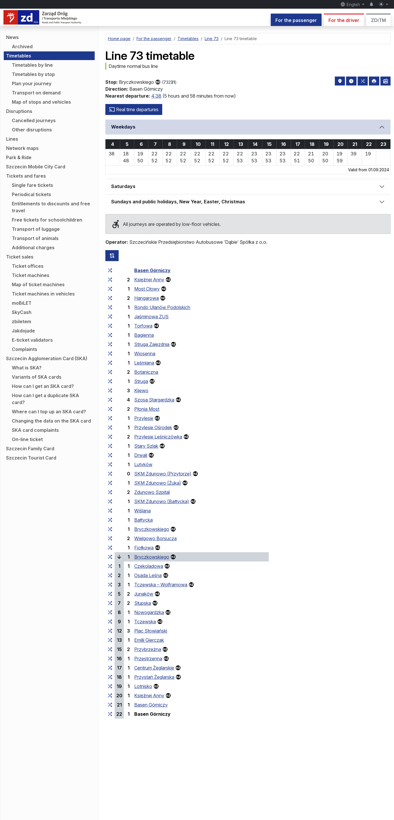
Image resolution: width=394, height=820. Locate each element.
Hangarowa (146, 298)
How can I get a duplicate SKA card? (45, 399)
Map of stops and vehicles (41, 102)
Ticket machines (30, 275)
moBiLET (21, 303)
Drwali (140, 455)
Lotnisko (143, 686)
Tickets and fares (26, 176)
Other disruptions (32, 130)
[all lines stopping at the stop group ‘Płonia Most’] (110, 409)
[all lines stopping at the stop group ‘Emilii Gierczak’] (110, 640)
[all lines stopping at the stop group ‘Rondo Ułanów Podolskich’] (110, 307)
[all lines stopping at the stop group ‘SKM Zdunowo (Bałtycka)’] (110, 501)
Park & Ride (18, 157)
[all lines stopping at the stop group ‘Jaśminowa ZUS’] (110, 316)
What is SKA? (27, 368)
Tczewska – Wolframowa (160, 584)
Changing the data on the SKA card (51, 421)
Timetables (18, 56)
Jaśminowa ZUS (151, 316)
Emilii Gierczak (149, 640)
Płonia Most (146, 409)
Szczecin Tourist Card (31, 458)
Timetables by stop (33, 74)
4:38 (156, 96)
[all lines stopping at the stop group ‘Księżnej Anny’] (110, 279)
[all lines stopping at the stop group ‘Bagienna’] (110, 335)
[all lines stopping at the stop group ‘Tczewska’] (110, 621)
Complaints (24, 349)
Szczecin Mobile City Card (35, 167)
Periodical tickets (31, 194)
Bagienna (144, 335)
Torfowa (143, 326)
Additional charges (33, 247)
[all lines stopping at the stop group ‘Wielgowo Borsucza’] (110, 538)
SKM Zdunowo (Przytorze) (162, 474)
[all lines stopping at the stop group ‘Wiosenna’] (110, 353)
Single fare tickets (32, 185)
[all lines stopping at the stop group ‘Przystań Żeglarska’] (110, 677)
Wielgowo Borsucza (155, 538)
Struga (141, 381)
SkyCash (21, 312)
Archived (22, 46)
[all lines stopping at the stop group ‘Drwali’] (110, 455)
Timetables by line (32, 65)
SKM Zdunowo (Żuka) (157, 483)
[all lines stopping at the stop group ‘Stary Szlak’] (110, 446)
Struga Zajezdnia (151, 344)
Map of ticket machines (38, 284)
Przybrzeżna (147, 649)
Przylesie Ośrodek (153, 427)
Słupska (142, 603)
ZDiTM (378, 20)
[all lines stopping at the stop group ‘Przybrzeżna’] (110, 649)
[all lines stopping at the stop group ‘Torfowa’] (110, 326)
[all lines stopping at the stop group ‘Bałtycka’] (110, 520)
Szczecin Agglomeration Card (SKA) (46, 358)
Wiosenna (144, 353)
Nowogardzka (149, 612)
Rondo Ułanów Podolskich (162, 307)
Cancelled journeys (34, 120)
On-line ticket (27, 439)
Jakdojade (23, 331)
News (12, 37)
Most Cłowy (147, 289)
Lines (12, 139)
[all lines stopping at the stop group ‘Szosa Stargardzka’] (110, 400)
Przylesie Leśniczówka (158, 437)
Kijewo (141, 390)
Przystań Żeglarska (154, 677)
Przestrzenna (148, 658)
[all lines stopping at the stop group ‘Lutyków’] (110, 464)
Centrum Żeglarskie (154, 668)
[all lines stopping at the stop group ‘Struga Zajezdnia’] (110, 344)
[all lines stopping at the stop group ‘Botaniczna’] (110, 372)
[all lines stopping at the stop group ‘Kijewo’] (110, 390)
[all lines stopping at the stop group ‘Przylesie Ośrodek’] (110, 427)
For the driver (343, 20)
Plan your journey (31, 83)
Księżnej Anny (149, 279)
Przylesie (143, 418)
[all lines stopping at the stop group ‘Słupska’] (110, 603)
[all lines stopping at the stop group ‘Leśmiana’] (110, 363)
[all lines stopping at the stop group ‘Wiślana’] (110, 511)
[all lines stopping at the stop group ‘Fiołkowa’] (110, 548)
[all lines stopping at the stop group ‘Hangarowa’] (110, 298)
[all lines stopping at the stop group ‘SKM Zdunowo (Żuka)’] (110, 483)
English (350, 4)
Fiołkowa (144, 548)
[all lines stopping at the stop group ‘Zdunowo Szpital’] (110, 492)
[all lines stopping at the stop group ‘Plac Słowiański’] (110, 631)
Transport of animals (35, 238)
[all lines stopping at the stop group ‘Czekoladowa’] (110, 566)
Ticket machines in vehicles (43, 294)
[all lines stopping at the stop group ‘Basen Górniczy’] (110, 270)
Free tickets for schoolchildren (47, 220)
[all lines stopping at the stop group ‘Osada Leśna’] (110, 575)
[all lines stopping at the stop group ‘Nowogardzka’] (110, 612)
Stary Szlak (146, 446)
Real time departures (133, 109)
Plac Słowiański (150, 631)
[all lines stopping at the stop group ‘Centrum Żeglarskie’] (110, 668)
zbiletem (21, 321)
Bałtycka (143, 520)
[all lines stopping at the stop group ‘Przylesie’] (110, 418)
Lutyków (143, 464)
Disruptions (19, 111)
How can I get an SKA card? (43, 386)
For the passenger (296, 20)
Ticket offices (28, 266)
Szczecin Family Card (30, 448)
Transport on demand (36, 93)
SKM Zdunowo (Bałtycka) (161, 501)
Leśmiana (144, 363)
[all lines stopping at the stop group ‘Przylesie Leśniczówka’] (110, 437)
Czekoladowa (148, 566)
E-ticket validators (32, 340)
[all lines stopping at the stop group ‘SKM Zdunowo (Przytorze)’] (110, 474)
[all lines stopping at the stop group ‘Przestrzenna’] (110, 658)
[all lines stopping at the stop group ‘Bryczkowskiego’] (110, 529)
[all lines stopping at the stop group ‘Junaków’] (110, 594)
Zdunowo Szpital (152, 492)
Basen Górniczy (152, 270)
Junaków (143, 594)
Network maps (22, 148)
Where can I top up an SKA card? (49, 411)
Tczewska (145, 621)
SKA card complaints (35, 430)
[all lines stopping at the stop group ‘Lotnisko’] (110, 686)
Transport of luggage (36, 229)
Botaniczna (146, 372)
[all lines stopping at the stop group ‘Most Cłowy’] (110, 289)
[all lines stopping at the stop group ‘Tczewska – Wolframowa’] (110, 584)
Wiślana (142, 511)
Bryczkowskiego (151, 529)
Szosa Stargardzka (154, 400)
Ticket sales (19, 257)
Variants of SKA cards (36, 377)
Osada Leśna (148, 575)
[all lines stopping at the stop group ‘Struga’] (110, 381)
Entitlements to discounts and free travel (51, 207)
